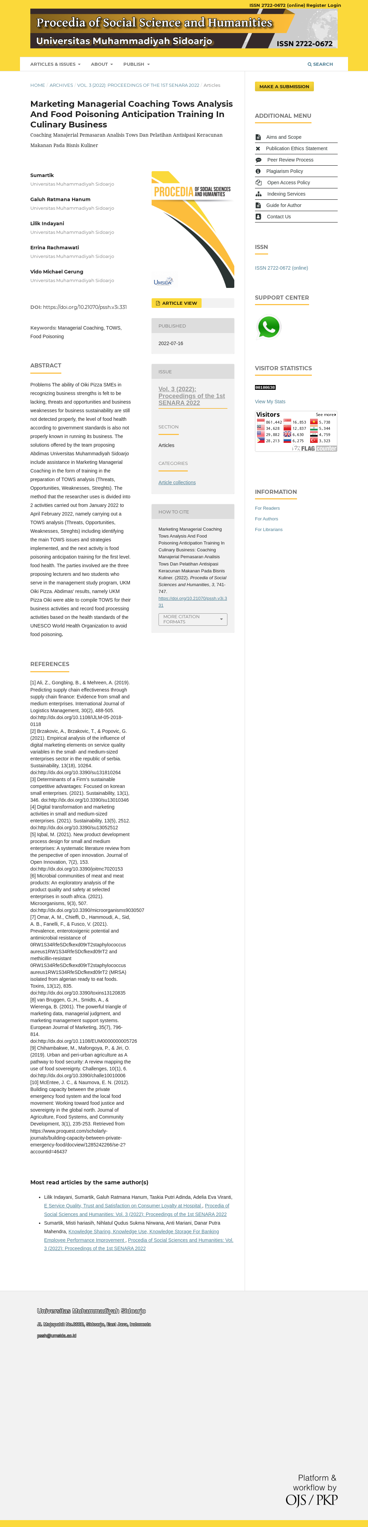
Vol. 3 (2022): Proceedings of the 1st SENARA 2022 (138, 85)
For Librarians (269, 529)
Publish (134, 64)
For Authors (266, 518)
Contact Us (279, 216)
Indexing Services (286, 194)
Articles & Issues (53, 64)
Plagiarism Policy (284, 171)
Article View (179, 303)
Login (334, 5)
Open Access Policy (288, 182)
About (100, 64)
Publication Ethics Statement (296, 148)
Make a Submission (284, 86)
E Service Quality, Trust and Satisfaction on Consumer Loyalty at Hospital (123, 1205)
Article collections (177, 482)
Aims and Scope (283, 137)
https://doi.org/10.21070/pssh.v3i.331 (85, 307)
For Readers (267, 508)
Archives (61, 85)
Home (37, 85)
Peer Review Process (290, 160)
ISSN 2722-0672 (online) (277, 5)
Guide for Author (283, 205)
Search (320, 64)
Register (316, 5)
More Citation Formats (181, 619)
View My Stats (270, 401)
